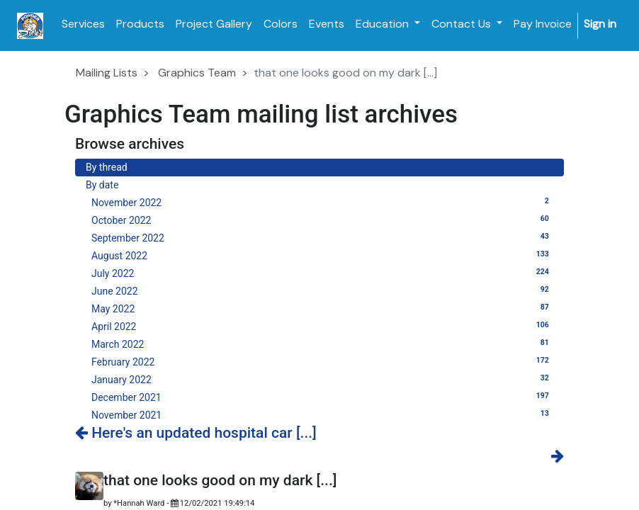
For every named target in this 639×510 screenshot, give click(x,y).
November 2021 (322, 414)
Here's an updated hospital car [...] (196, 432)
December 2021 (322, 396)
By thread (107, 167)
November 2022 (322, 202)
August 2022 (322, 255)
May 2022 (322, 308)
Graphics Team (197, 72)
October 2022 (322, 219)
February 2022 (322, 361)
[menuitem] (83, 24)
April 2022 (322, 325)
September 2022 (322, 237)
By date (102, 185)
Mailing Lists (106, 72)
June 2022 (322, 290)
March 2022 (322, 343)
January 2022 (322, 379)
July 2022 (322, 272)
